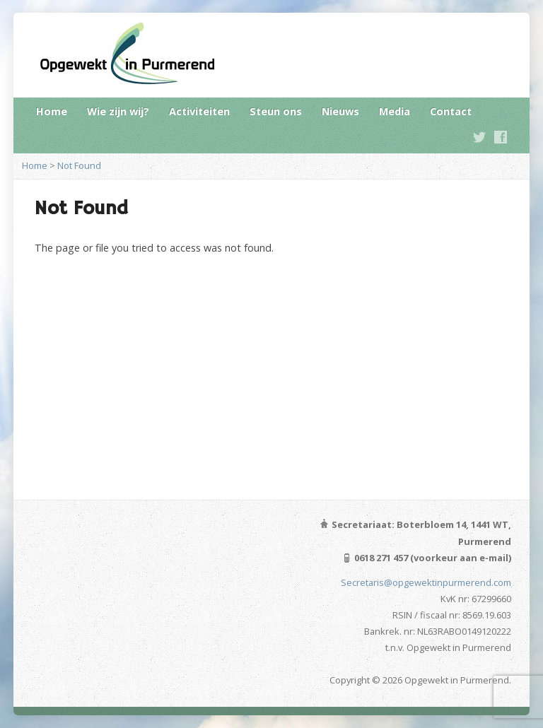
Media (394, 111)
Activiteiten (199, 111)
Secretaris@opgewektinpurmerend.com (426, 582)
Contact (451, 111)
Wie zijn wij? (118, 111)
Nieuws (340, 111)
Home (51, 111)
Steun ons (276, 111)
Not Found (79, 165)
